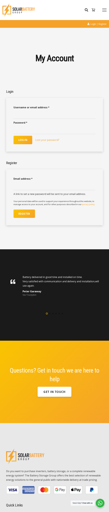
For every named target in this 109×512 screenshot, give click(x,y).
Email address (23, 178)
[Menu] (104, 10)
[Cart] (93, 10)
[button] (46, 313)
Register (24, 213)
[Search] (86, 10)
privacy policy (88, 204)
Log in (22, 140)
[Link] (18, 10)
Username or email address (31, 107)
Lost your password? (47, 140)
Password (20, 122)
